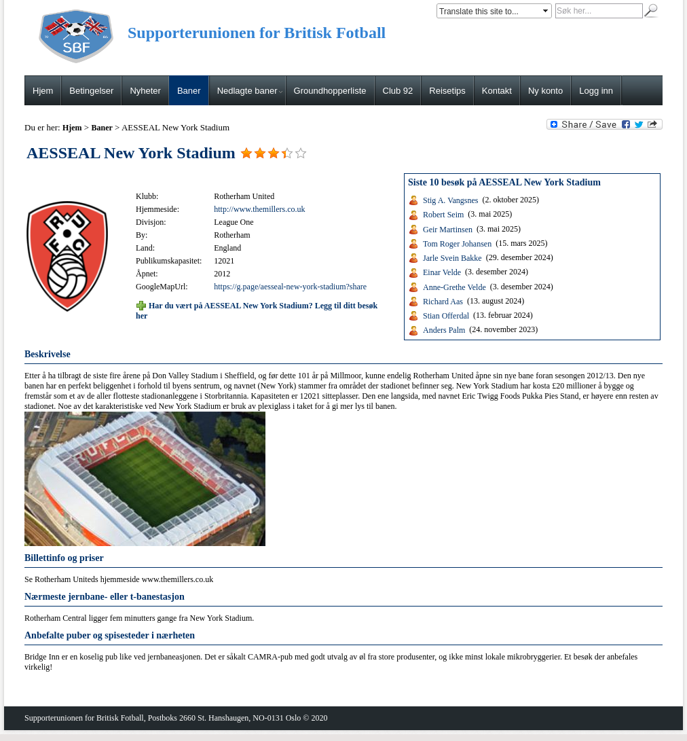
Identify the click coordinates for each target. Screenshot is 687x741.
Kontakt (497, 91)
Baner (189, 91)
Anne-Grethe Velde (454, 286)
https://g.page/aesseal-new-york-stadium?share (290, 286)
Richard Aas (443, 301)
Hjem (43, 91)
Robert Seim (443, 214)
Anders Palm (444, 330)
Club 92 (398, 91)
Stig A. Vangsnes (450, 200)
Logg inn (596, 91)
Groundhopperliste (330, 91)
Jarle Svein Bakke (452, 258)
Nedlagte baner (249, 91)
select (546, 10)
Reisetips (447, 91)
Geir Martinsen (447, 229)
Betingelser (91, 91)
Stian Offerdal (446, 316)
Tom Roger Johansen (457, 244)
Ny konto (545, 91)
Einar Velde (442, 272)
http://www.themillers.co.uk (259, 209)
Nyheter (145, 91)
